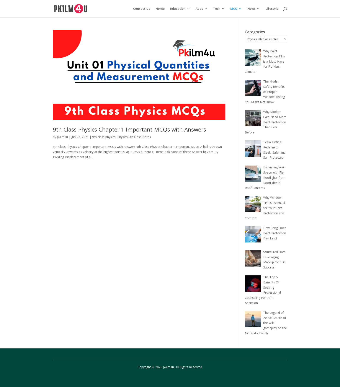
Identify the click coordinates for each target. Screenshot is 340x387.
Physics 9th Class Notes (134, 137)
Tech (216, 9)
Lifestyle (271, 9)
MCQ (233, 9)
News (251, 9)
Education (178, 9)
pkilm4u (62, 137)
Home (160, 9)
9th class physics (104, 137)
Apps (199, 9)
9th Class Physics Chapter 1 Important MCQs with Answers (129, 129)
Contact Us (141, 9)
